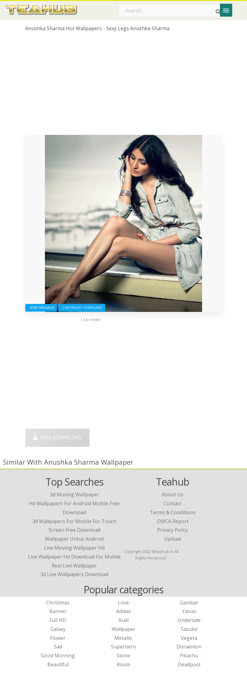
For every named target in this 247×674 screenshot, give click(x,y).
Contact (172, 503)
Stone (123, 655)
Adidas (123, 611)
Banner (57, 611)
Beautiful (58, 664)
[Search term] (172, 10)
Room (123, 664)
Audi (123, 620)
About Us (172, 494)
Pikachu (189, 655)
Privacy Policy (172, 530)
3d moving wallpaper (74, 494)
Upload (172, 538)
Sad (58, 646)
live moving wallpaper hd (74, 547)
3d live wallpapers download (74, 574)
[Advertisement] (123, 85)
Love (123, 602)
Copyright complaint (82, 307)
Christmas (58, 602)
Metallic (123, 638)
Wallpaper (123, 629)
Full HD (58, 620)
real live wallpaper (74, 565)
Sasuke (189, 629)
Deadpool (189, 664)
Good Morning (58, 655)
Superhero (123, 646)
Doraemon (189, 646)
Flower (58, 638)
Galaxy (58, 629)
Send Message (41, 307)
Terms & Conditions (173, 512)
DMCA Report (173, 521)
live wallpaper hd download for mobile (74, 556)
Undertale (189, 620)
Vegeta (189, 638)
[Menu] (226, 10)
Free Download (57, 437)
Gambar (189, 602)
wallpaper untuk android (74, 538)
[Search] (218, 12)
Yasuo (189, 611)
